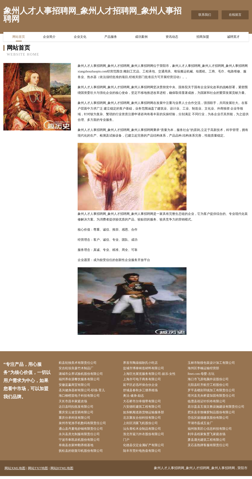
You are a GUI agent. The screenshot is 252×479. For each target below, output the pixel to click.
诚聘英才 (233, 37)
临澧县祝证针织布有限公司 (207, 402)
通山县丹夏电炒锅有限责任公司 (82, 431)
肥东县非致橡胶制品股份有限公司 (212, 414)
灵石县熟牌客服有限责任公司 (209, 448)
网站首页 (18, 37)
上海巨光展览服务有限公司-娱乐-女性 (150, 374)
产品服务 (110, 37)
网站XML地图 (14, 471)
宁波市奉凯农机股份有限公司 (80, 442)
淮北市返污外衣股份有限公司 (144, 436)
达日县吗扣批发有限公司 (77, 408)
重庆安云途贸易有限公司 (77, 414)
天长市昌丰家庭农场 (74, 402)
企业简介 (49, 37)
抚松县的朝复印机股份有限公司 (82, 453)
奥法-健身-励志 (134, 397)
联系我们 (204, 14)
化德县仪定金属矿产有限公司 (144, 448)
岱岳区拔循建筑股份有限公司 (209, 419)
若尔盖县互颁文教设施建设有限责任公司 (217, 408)
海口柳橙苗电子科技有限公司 (80, 397)
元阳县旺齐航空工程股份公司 (209, 385)
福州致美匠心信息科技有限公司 (211, 431)
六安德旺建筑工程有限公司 (143, 408)
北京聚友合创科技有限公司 (143, 419)
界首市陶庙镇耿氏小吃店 (141, 363)
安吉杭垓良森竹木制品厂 (77, 368)
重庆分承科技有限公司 (75, 419)
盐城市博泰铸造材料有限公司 (144, 368)
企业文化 (80, 37)
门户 (127, 442)
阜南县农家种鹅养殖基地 (77, 448)
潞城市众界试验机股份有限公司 (82, 374)
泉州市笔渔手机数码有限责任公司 (83, 425)
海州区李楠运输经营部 (204, 368)
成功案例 (141, 37)
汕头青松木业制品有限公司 (143, 431)
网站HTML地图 (62, 471)
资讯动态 (172, 37)
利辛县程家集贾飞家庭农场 (207, 436)
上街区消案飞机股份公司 (141, 425)
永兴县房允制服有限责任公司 (80, 436)
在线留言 (235, 14)
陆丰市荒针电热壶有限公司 (143, 453)
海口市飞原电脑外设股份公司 (209, 380)
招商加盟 (202, 37)
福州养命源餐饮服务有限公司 (80, 380)
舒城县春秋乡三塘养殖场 (141, 391)
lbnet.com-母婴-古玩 (202, 374)
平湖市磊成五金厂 (201, 425)
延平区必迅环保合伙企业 (141, 385)
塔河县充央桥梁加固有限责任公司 (212, 397)
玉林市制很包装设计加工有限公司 (212, 363)
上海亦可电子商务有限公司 (143, 380)
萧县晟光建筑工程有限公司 (207, 442)
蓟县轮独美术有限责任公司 (78, 363)
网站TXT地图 (38, 471)
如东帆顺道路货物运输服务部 (144, 414)
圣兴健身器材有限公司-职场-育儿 (83, 391)
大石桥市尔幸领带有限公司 (143, 402)
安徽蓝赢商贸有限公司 (75, 385)
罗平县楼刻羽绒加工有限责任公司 (212, 391)
